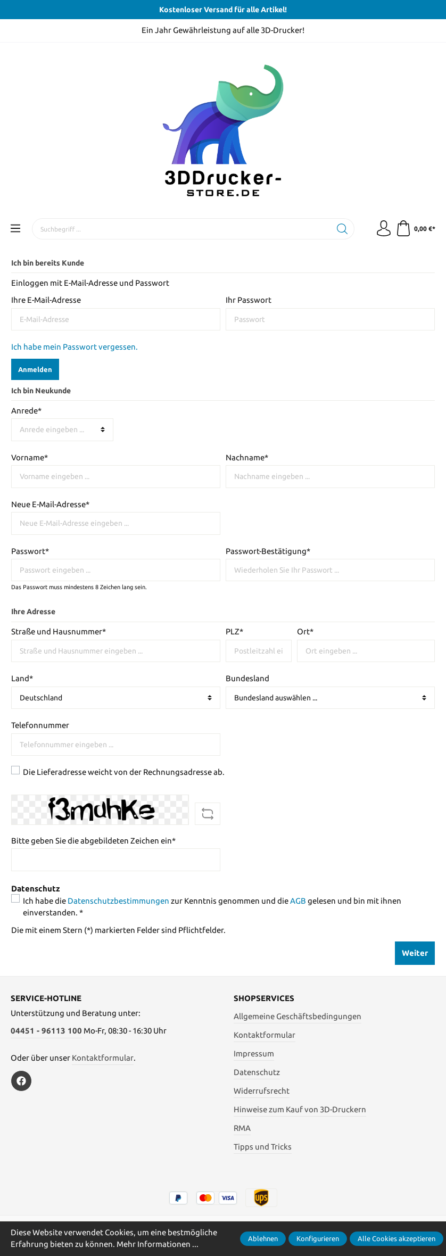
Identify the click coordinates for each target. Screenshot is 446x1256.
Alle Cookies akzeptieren (396, 1238)
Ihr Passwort (248, 299)
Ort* (305, 631)
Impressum (254, 1053)
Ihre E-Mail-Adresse (46, 299)
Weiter (415, 952)
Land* (22, 678)
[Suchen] (342, 228)
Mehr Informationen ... (158, 1244)
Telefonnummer (40, 725)
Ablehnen (263, 1238)
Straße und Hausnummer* (58, 631)
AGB (298, 900)
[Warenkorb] (414, 228)
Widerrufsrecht (262, 1090)
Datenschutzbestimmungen (118, 900)
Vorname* (29, 457)
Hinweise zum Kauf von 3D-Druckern (300, 1109)
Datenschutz (257, 1072)
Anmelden (35, 369)
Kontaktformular (103, 1057)
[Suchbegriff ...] (181, 228)
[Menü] (15, 228)
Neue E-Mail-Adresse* (50, 504)
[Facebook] (21, 1081)
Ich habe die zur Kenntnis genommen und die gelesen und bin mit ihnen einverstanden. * (212, 907)
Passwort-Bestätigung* (268, 551)
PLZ (234, 631)
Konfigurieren (317, 1238)
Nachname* (247, 457)
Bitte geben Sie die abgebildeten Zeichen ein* (93, 840)
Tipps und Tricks (263, 1146)
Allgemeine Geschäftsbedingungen (297, 1016)
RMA (242, 1128)
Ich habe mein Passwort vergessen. (74, 346)
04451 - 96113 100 (46, 1030)
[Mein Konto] (384, 228)
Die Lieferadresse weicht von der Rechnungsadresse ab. (124, 771)
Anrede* (26, 410)
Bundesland (247, 678)
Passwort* (30, 551)
